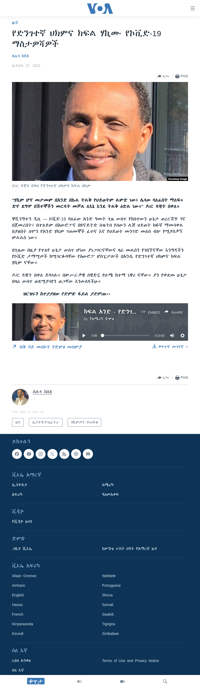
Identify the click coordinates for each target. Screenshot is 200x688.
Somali (107, 605)
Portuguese (111, 585)
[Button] (163, 76)
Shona (107, 595)
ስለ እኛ (18, 670)
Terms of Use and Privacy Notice (130, 661)
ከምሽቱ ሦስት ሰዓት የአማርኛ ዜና (129, 549)
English (18, 595)
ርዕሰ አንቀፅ (21, 661)
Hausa (17, 605)
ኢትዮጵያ (19, 485)
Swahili (108, 614)
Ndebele (109, 576)
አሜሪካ (108, 485)
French (17, 614)
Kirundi (17, 634)
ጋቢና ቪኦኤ (22, 549)
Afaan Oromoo (24, 576)
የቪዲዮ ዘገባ (22, 522)
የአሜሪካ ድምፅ (102, 319)
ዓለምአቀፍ (110, 495)
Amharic (18, 585)
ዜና (15, 22)
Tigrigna (108, 624)
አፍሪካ (17, 495)
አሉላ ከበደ (20, 56)
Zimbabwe (110, 634)
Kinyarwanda (22, 624)
